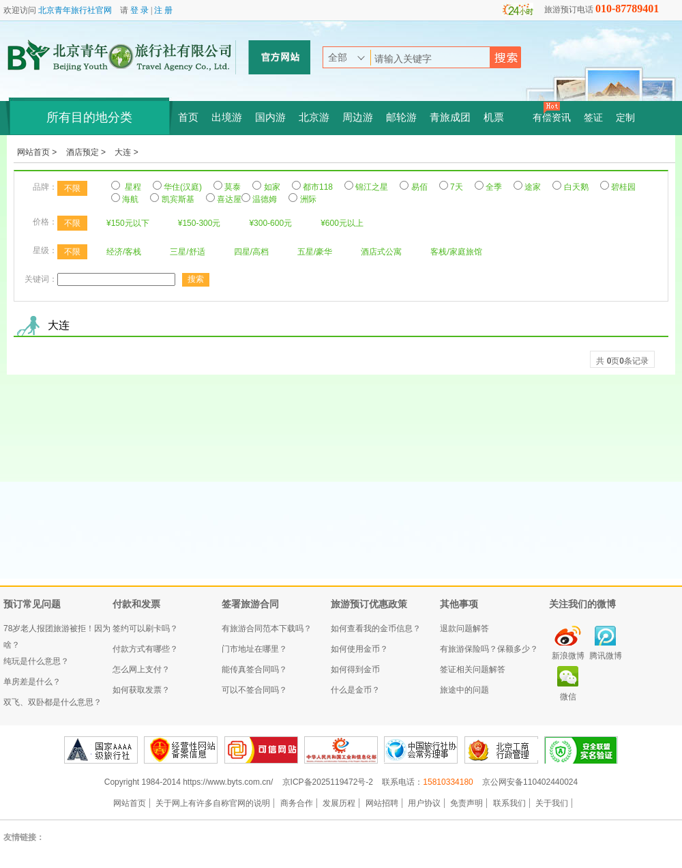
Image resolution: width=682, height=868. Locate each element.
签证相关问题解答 (472, 669)
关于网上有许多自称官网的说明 (212, 803)
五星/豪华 (314, 252)
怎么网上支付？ (141, 669)
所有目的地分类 (89, 117)
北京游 (314, 117)
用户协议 (424, 803)
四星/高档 (251, 252)
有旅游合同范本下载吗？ (267, 628)
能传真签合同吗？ (254, 669)
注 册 (163, 10)
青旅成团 (450, 117)
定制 (625, 118)
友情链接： (23, 837)
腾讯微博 (605, 656)
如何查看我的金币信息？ (376, 628)
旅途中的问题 (464, 690)
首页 (188, 117)
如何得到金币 (355, 669)
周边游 (357, 117)
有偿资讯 (552, 118)
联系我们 (509, 803)
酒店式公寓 (381, 252)
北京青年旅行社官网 (75, 10)
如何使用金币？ (359, 649)
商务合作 (296, 803)
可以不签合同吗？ (254, 690)
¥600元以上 (342, 223)
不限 (72, 188)
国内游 (270, 117)
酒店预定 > (87, 152)
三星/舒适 (187, 252)
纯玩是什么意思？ (36, 661)
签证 (593, 118)
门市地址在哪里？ (254, 649)
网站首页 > (38, 152)
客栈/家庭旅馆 (455, 252)
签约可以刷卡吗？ (145, 628)
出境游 (226, 117)
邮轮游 (401, 117)
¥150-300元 (199, 223)
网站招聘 (382, 803)
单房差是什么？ (32, 681)
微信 (568, 696)
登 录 (139, 10)
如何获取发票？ (141, 690)
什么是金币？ (355, 690)
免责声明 (466, 803)
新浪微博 (568, 656)
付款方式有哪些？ (145, 649)
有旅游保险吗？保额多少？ (489, 649)
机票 (494, 117)
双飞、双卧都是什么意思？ (52, 702)
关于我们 (551, 803)
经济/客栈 (123, 252)
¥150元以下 (127, 223)
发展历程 (339, 803)
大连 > (126, 152)
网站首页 (129, 803)
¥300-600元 (270, 223)
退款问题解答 (464, 628)
